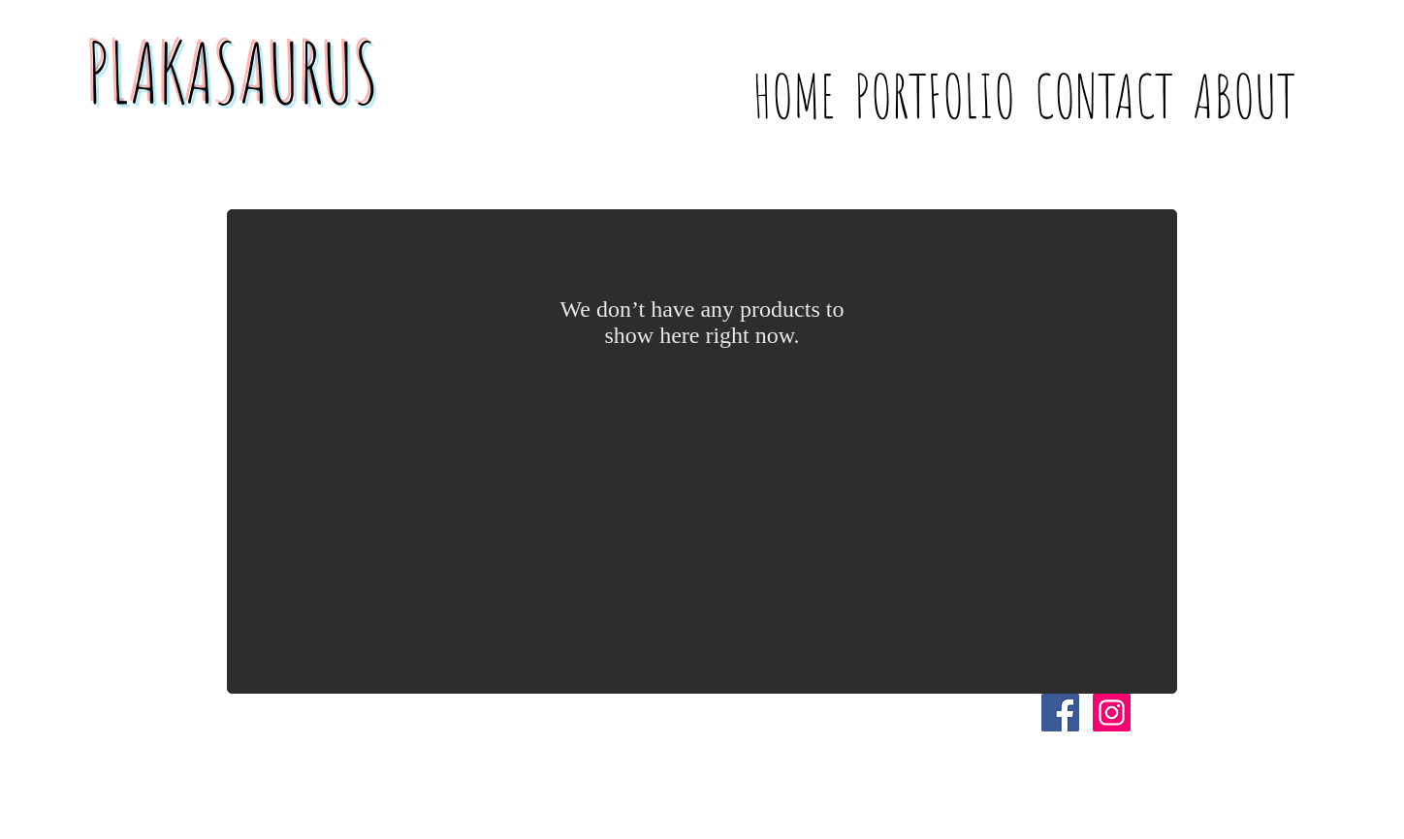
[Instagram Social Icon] (1112, 712)
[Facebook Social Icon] (1060, 712)
